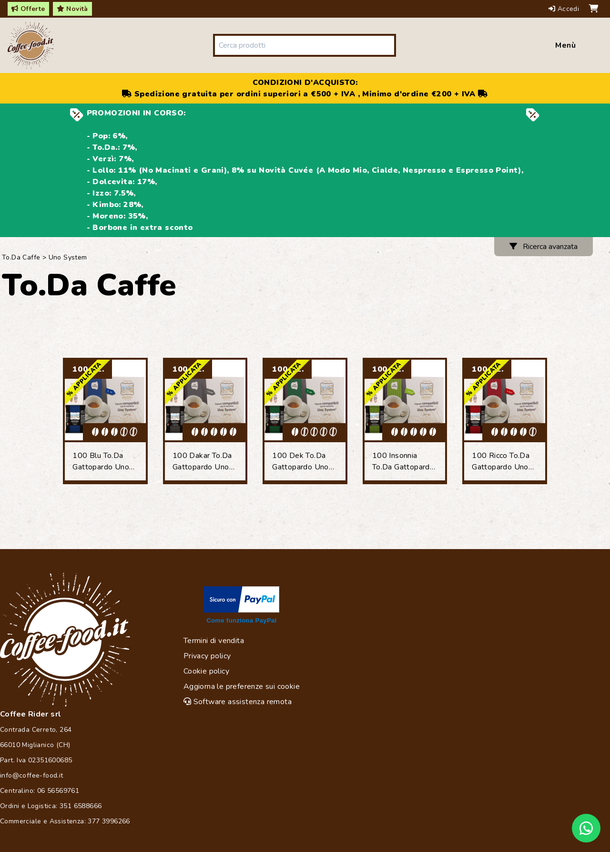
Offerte (28, 8)
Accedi (565, 8)
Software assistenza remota (237, 701)
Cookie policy (206, 671)
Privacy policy (207, 656)
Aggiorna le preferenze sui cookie (241, 686)
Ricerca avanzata (543, 246)
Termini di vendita (213, 640)
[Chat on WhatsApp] (586, 828)
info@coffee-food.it (31, 775)
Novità (72, 8)
